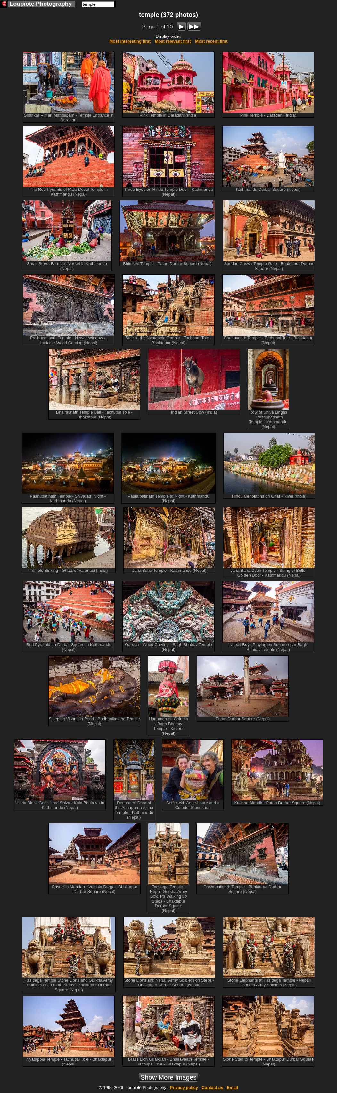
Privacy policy (184, 1087)
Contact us (212, 1087)
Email (232, 1087)
